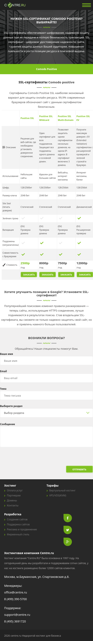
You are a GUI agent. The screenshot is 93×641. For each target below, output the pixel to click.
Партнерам (13, 495)
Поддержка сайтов (18, 524)
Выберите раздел (11, 406)
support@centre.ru (17, 615)
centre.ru (15, 5)
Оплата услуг (15, 490)
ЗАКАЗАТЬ (29, 274)
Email (3, 371)
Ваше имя (6, 354)
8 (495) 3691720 (15, 621)
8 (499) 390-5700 (15, 599)
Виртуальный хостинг (62, 490)
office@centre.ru (15, 592)
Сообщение (7, 424)
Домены (12, 500)
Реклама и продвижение (22, 529)
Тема (3, 389)
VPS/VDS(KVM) (57, 495)
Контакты (12, 505)
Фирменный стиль (18, 534)
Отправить (79, 469)
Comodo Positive (46, 69)
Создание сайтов (17, 519)
